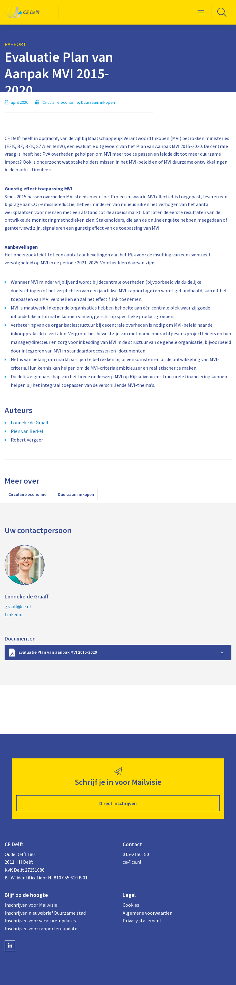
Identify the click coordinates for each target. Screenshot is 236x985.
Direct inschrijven (118, 803)
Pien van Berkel (27, 431)
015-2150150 (136, 854)
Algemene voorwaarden (147, 913)
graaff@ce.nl (18, 606)
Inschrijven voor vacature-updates (40, 920)
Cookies (131, 905)
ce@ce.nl (132, 862)
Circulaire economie (27, 494)
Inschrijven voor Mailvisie (31, 905)
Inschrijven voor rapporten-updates (42, 928)
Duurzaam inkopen (76, 494)
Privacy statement (142, 920)
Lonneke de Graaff (29, 422)
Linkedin (13, 614)
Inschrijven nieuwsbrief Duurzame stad (45, 913)
